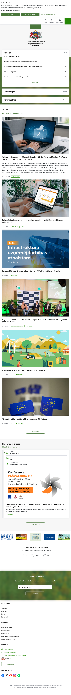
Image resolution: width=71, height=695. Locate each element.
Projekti (3, 614)
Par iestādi (4, 617)
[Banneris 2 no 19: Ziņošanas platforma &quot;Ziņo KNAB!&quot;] (21, 537)
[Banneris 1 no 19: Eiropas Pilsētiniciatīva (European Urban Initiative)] (7, 537)
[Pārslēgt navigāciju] (68, 21)
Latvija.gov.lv (14, 226)
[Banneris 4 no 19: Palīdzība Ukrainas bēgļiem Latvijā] (49, 537)
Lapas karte (5, 633)
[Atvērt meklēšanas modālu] (45, 21)
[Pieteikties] (35, 593)
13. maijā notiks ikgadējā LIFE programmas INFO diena (24, 419)
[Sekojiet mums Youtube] (10, 675)
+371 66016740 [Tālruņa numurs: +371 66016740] (8, 649)
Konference (10, 514)
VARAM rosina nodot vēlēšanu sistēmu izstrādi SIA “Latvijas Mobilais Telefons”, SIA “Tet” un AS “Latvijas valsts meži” (34, 158)
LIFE (12, 374)
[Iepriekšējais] (3, 537)
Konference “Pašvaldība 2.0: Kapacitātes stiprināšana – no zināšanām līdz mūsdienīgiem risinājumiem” (35, 505)
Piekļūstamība (5, 630)
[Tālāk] (67, 537)
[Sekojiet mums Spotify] (18, 675)
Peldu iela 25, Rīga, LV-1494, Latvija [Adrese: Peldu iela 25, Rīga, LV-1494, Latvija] (15, 655)
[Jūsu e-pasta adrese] (35, 587)
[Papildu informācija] (10, 658)
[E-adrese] (5, 658)
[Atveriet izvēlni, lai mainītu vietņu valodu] (51, 21)
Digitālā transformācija (17, 326)
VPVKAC (23, 226)
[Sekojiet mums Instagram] (14, 675)
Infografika (14, 275)
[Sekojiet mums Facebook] (2, 675)
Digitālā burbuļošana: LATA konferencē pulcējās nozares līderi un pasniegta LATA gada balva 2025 (35, 320)
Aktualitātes (35, 83)
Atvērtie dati (29, 326)
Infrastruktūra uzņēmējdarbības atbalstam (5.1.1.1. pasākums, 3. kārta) (31, 271)
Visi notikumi (35, 524)
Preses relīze (15, 176)
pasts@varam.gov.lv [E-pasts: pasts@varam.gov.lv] (10, 652)
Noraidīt (10, 14)
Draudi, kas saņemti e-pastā (10, 636)
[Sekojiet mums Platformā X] (6, 675)
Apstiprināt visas (30, 14)
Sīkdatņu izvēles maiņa (8, 639)
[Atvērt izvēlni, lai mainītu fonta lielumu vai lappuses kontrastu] (59, 21)
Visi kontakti (10, 664)
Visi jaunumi (35, 431)
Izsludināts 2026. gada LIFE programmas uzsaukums (23, 370)
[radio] (24, 555)
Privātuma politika (6, 627)
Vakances (4, 608)
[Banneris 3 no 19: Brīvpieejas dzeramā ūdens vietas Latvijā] (35, 537)
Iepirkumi (4, 611)
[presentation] (15, 564)
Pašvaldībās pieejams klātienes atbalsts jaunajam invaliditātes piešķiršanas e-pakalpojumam (33, 221)
